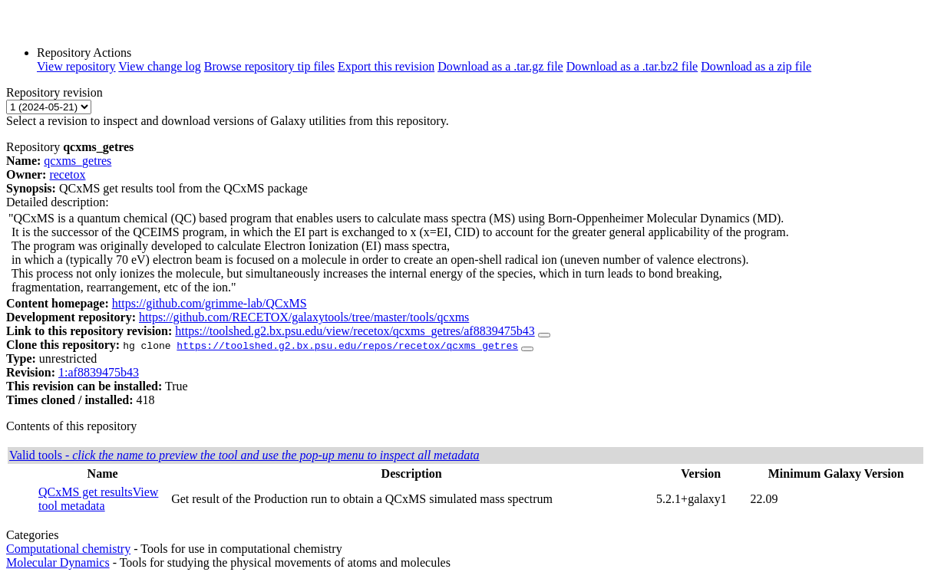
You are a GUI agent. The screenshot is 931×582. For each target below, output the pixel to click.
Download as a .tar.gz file (500, 66)
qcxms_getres (77, 160)
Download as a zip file (756, 66)
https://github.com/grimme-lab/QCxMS (209, 303)
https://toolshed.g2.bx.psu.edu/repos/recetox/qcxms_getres (347, 345)
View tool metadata (98, 498)
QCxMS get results (85, 491)
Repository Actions (84, 52)
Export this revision (386, 66)
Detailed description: (57, 202)
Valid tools (244, 455)
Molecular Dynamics (58, 562)
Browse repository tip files (269, 66)
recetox (67, 174)
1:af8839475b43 (98, 372)
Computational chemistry (68, 548)
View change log (159, 66)
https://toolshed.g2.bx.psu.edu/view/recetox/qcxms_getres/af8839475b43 (354, 330)
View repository (76, 66)
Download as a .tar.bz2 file (632, 66)
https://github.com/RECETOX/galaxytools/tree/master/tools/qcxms (304, 317)
